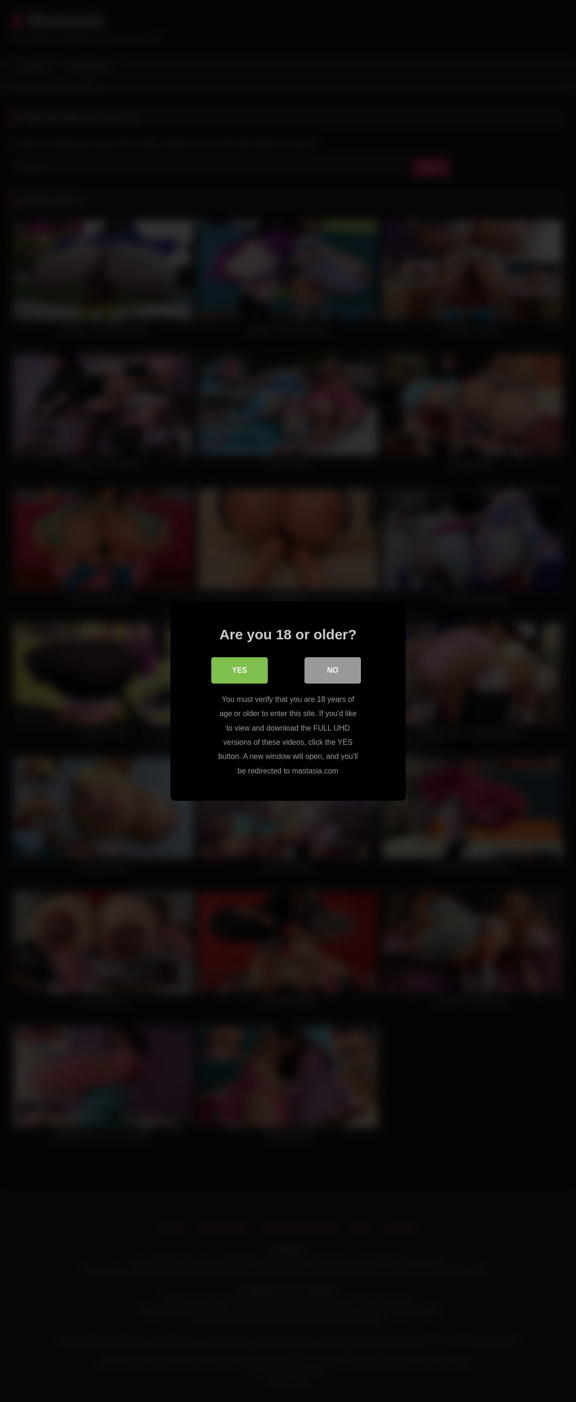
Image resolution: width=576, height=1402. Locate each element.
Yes (239, 670)
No (332, 670)
